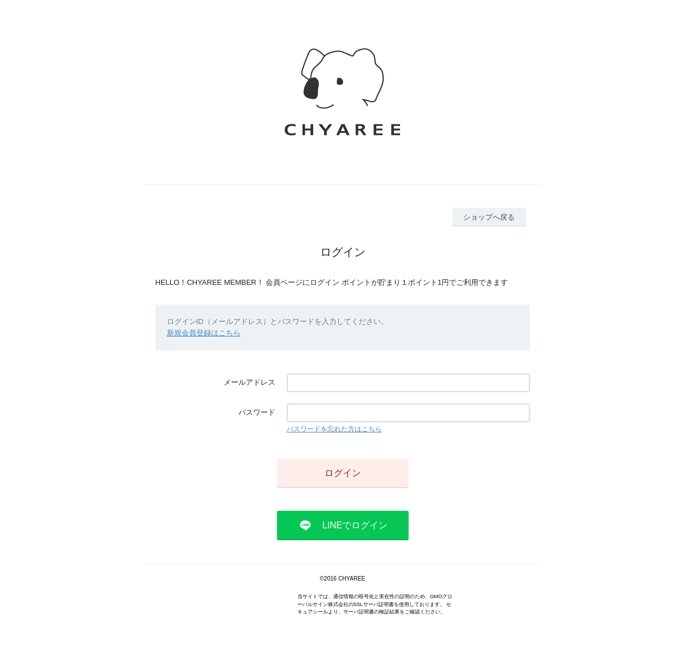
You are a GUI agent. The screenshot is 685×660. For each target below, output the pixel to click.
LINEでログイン (355, 525)
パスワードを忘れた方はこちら (334, 429)
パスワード (256, 412)
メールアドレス (249, 382)
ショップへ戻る (489, 217)
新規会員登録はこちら (204, 333)
